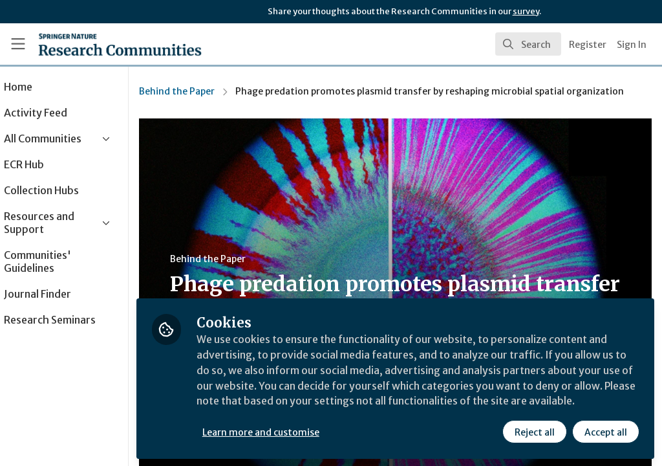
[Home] (97, 44)
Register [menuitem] (587, 44)
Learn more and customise (297, 432)
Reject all (534, 432)
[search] (528, 44)
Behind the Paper (213, 91)
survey (526, 11)
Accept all (605, 432)
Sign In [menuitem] (631, 44)
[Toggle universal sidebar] (18, 44)
